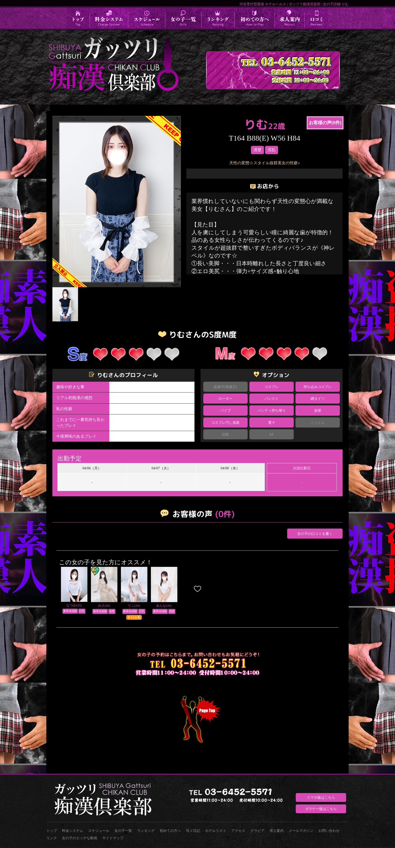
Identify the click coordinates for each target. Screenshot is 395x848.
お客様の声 (325, 122)
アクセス (238, 831)
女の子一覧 (123, 831)
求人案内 (277, 831)
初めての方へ (170, 831)
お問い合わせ (329, 831)
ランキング (146, 831)
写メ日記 (193, 831)
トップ (51, 831)
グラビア (257, 831)
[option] (116, 201)
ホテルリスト (215, 831)
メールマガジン (301, 831)
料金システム (72, 831)
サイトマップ (112, 838)
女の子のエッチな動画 (79, 838)
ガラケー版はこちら (321, 809)
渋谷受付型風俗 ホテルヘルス (263, 4)
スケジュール (98, 831)
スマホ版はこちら (321, 797)
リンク (51, 838)
